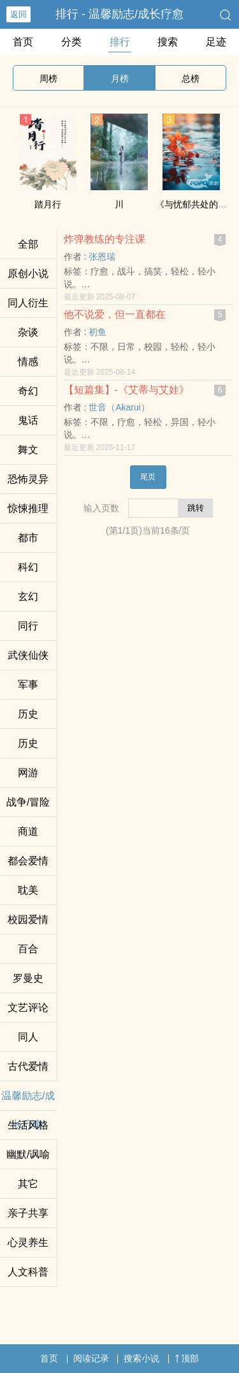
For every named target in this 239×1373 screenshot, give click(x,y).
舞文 (28, 449)
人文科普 (28, 1271)
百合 (28, 948)
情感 (28, 361)
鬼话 (28, 420)
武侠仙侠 (28, 655)
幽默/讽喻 (28, 1154)
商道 (28, 831)
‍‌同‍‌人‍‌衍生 (28, 302)
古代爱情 (28, 1066)
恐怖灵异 (28, 479)
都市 (28, 537)
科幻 (28, 567)
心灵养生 (28, 1242)
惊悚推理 (28, 508)
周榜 (48, 78)
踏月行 (47, 204)
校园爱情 (28, 919)
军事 (28, 684)
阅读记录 (91, 1358)
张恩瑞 (102, 256)
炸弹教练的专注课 (104, 239)
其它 (28, 1183)
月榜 (120, 78)
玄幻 (28, 596)
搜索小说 (141, 1358)
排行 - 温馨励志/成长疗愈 (119, 14)
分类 (71, 41)
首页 (23, 41)
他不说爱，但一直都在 (115, 314)
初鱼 (97, 332)
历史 (28, 714)
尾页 (148, 476)
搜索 (167, 41)
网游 (28, 772)
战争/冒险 (28, 802)
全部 (28, 244)
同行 (28, 625)
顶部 (187, 1358)
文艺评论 (28, 1007)
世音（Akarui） (119, 407)
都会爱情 (28, 860)
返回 (18, 14)
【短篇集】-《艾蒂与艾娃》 (126, 389)
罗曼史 (28, 978)
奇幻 (28, 391)
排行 (120, 41)
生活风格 (28, 1125)
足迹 (216, 41)
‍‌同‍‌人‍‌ (28, 1037)
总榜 (190, 78)
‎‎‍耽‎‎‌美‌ (28, 890)
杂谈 (28, 332)
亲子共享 (28, 1213)
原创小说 (28, 273)
